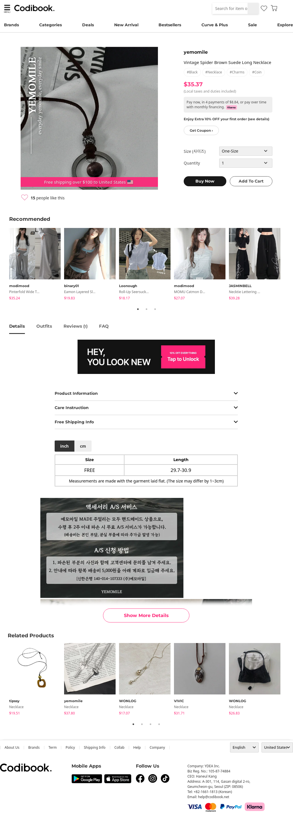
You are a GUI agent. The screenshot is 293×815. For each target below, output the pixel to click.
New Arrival (126, 24)
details (17, 326)
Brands (11, 24)
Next (288, 265)
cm (83, 446)
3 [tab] (155, 309)
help (137, 747)
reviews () (76, 326)
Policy (70, 747)
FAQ (104, 326)
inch (64, 446)
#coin (257, 72)
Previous (5, 265)
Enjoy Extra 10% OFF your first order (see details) (226, 119)
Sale (252, 24)
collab (119, 747)
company (157, 747)
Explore (285, 24)
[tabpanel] (36, 265)
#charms (237, 72)
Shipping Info (95, 747)
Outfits (44, 326)
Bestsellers (170, 24)
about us (12, 747)
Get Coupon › (201, 130)
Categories (50, 24)
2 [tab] (146, 309)
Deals (88, 24)
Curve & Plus (214, 24)
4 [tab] (159, 724)
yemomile (196, 52)
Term (53, 747)
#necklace (213, 72)
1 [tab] (138, 309)
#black (192, 72)
